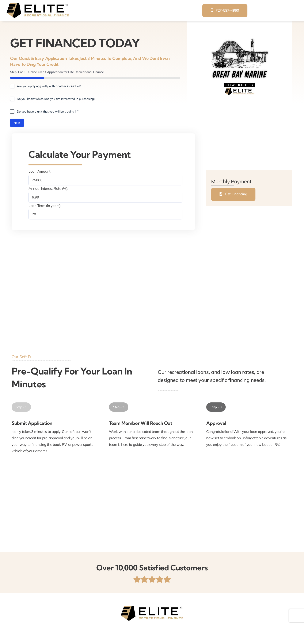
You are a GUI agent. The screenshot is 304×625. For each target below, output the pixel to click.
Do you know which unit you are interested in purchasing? (56, 99)
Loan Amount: (39, 171)
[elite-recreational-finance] (37, 5)
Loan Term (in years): (44, 205)
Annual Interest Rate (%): (48, 188)
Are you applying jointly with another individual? (49, 86)
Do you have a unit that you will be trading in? (48, 111)
